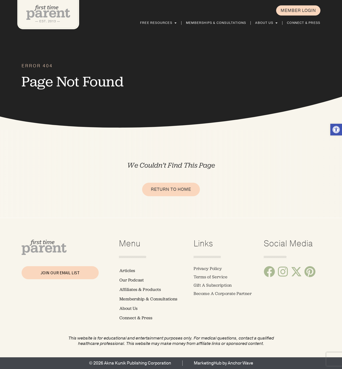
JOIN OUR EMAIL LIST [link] (60, 272)
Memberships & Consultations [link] (216, 23)
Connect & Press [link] (303, 23)
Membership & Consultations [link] (148, 299)
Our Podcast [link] (131, 280)
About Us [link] (266, 23)
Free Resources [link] (158, 23)
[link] (336, 129)
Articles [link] (127, 270)
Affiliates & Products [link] (140, 289)
